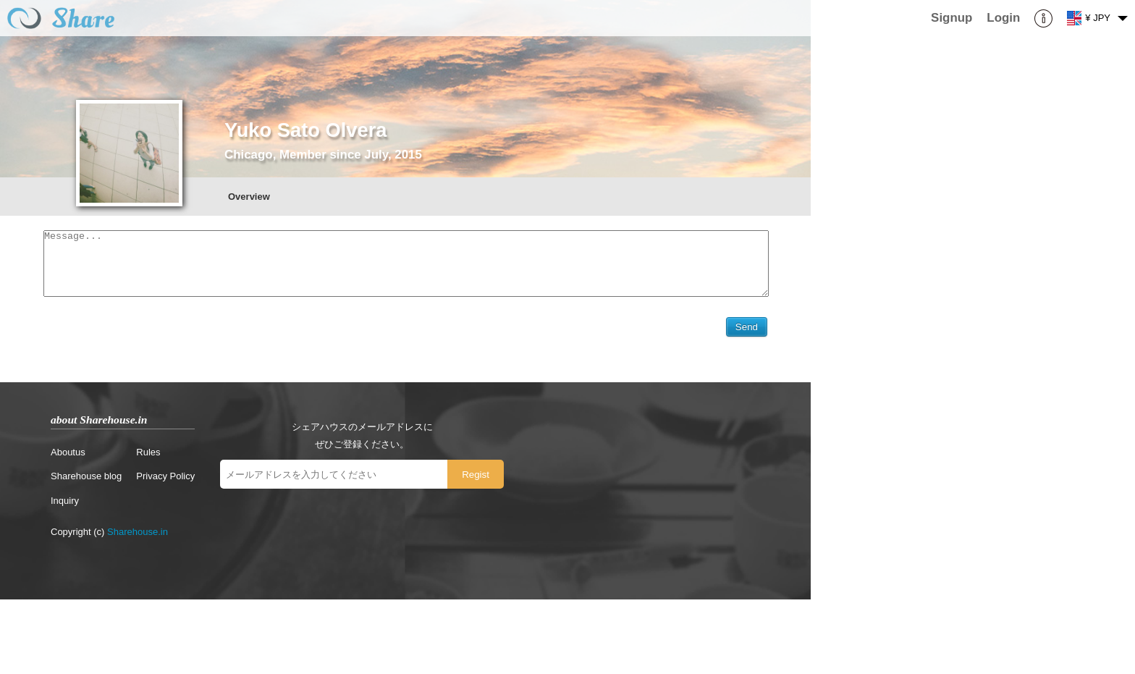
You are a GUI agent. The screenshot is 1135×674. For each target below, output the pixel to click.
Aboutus (68, 455)
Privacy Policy (165, 479)
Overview (249, 196)
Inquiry (65, 504)
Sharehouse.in (137, 535)
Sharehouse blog (86, 479)
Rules (148, 455)
